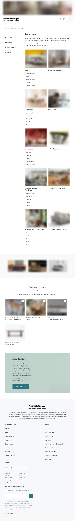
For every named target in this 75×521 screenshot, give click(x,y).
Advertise (48, 440)
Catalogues (9, 444)
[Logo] (29, 19)
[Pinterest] (26, 467)
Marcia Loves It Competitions (55, 444)
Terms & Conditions (51, 456)
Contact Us (49, 436)
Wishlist (7, 452)
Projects (8, 52)
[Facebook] (7, 467)
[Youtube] (21, 467)
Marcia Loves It (10, 448)
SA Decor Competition (52, 448)
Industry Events (50, 452)
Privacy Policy (49, 459)
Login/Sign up (10, 456)
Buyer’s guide (49, 432)
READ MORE (21, 386)
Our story (48, 428)
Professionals (10, 47)
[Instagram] (17, 467)
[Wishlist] (64, 19)
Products (8, 432)
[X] (12, 467)
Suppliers (8, 43)
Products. (8, 38)
